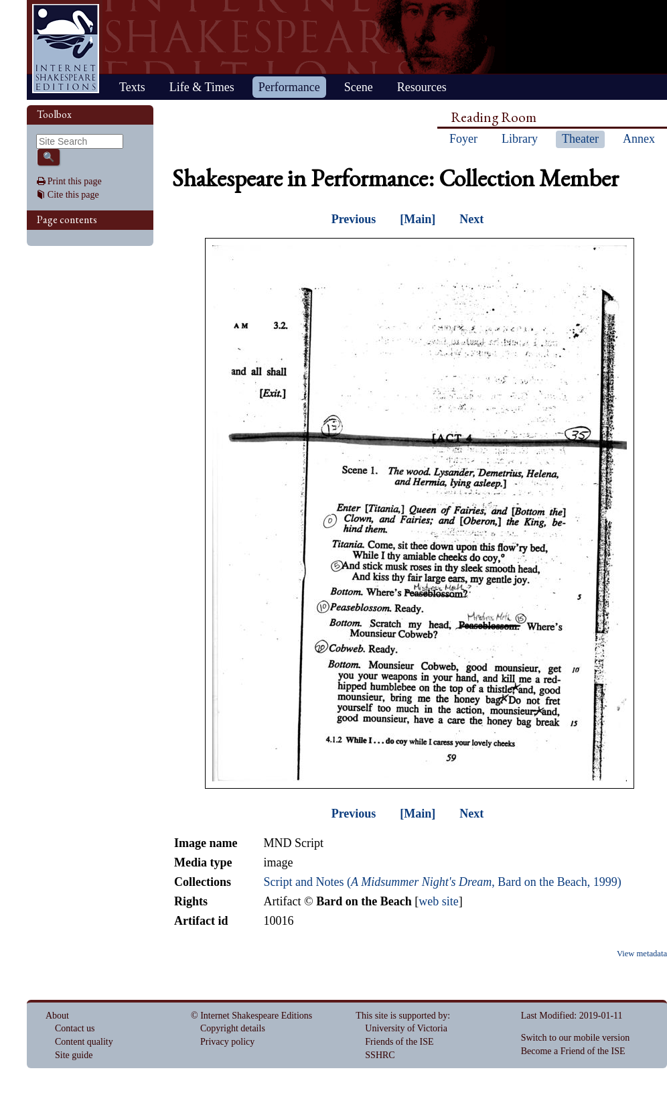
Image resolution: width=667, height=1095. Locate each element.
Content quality (84, 1042)
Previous (353, 219)
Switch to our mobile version (575, 1038)
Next (471, 219)
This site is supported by (401, 1016)
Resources (422, 87)
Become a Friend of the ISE (573, 1051)
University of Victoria (406, 1028)
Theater (580, 138)
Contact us (75, 1028)
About (57, 1016)
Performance (289, 87)
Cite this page (73, 195)
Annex (639, 138)
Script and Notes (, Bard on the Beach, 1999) (442, 882)
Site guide (73, 1055)
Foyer (463, 138)
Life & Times (201, 87)
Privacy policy (227, 1042)
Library (520, 138)
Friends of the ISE (399, 1042)
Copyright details (232, 1028)
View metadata (642, 953)
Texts (132, 87)
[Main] (417, 219)
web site (438, 901)
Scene (358, 87)
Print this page (75, 181)
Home (65, 48)
